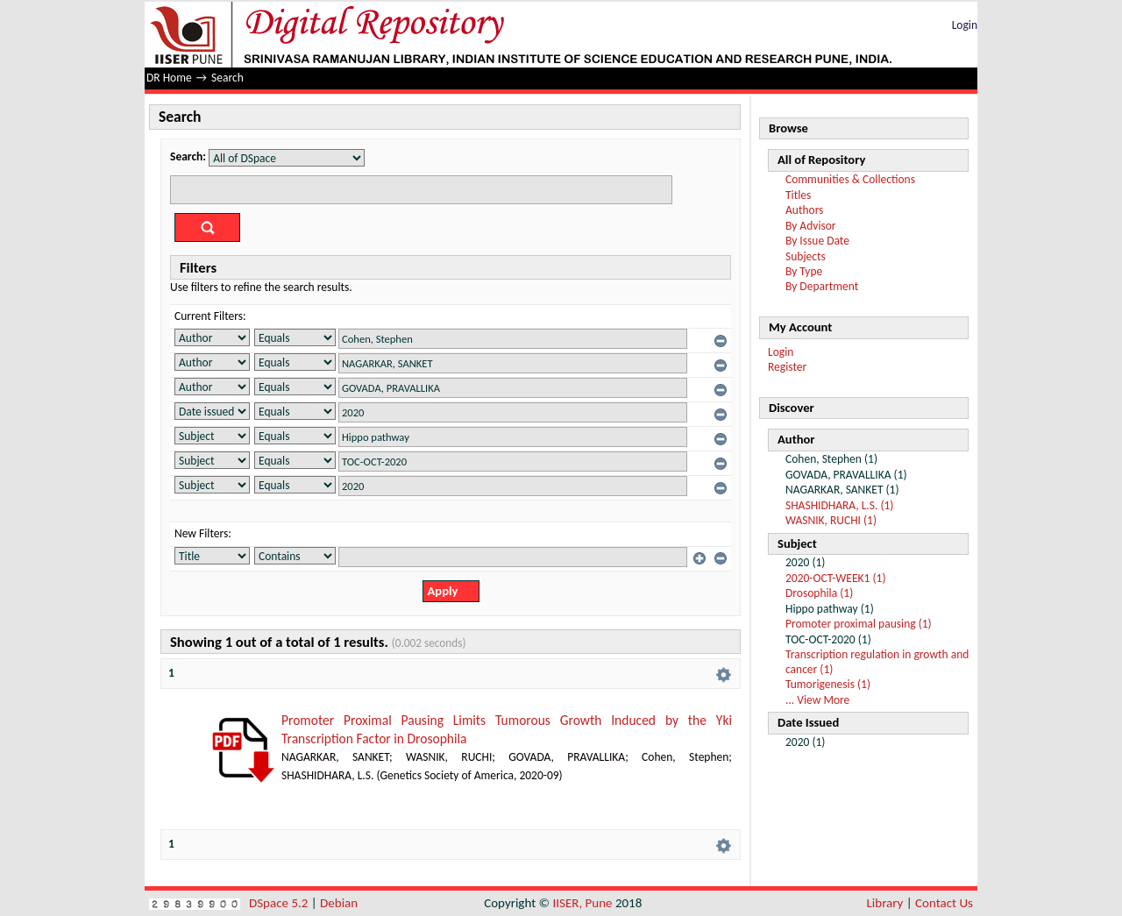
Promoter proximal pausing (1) (858, 623)
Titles (798, 195)
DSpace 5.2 (280, 903)
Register (787, 366)
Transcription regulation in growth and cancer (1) (877, 661)
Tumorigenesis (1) (827, 684)
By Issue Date (817, 240)
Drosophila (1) (819, 593)
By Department (821, 286)
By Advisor (810, 225)
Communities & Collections (850, 179)
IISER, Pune (582, 903)
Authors (804, 209)
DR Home (169, 77)
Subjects (805, 256)
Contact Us (944, 903)
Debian (339, 903)
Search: (188, 156)
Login (964, 25)
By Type (803, 271)
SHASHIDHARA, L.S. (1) (839, 505)
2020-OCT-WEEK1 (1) (835, 578)
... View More (817, 699)
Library (885, 903)
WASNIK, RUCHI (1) (831, 520)
